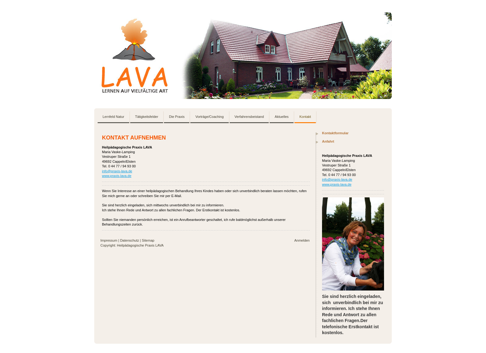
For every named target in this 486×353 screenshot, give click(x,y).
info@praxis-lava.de (117, 171)
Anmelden (302, 240)
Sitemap (148, 240)
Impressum (108, 240)
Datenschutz (129, 240)
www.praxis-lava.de (116, 176)
